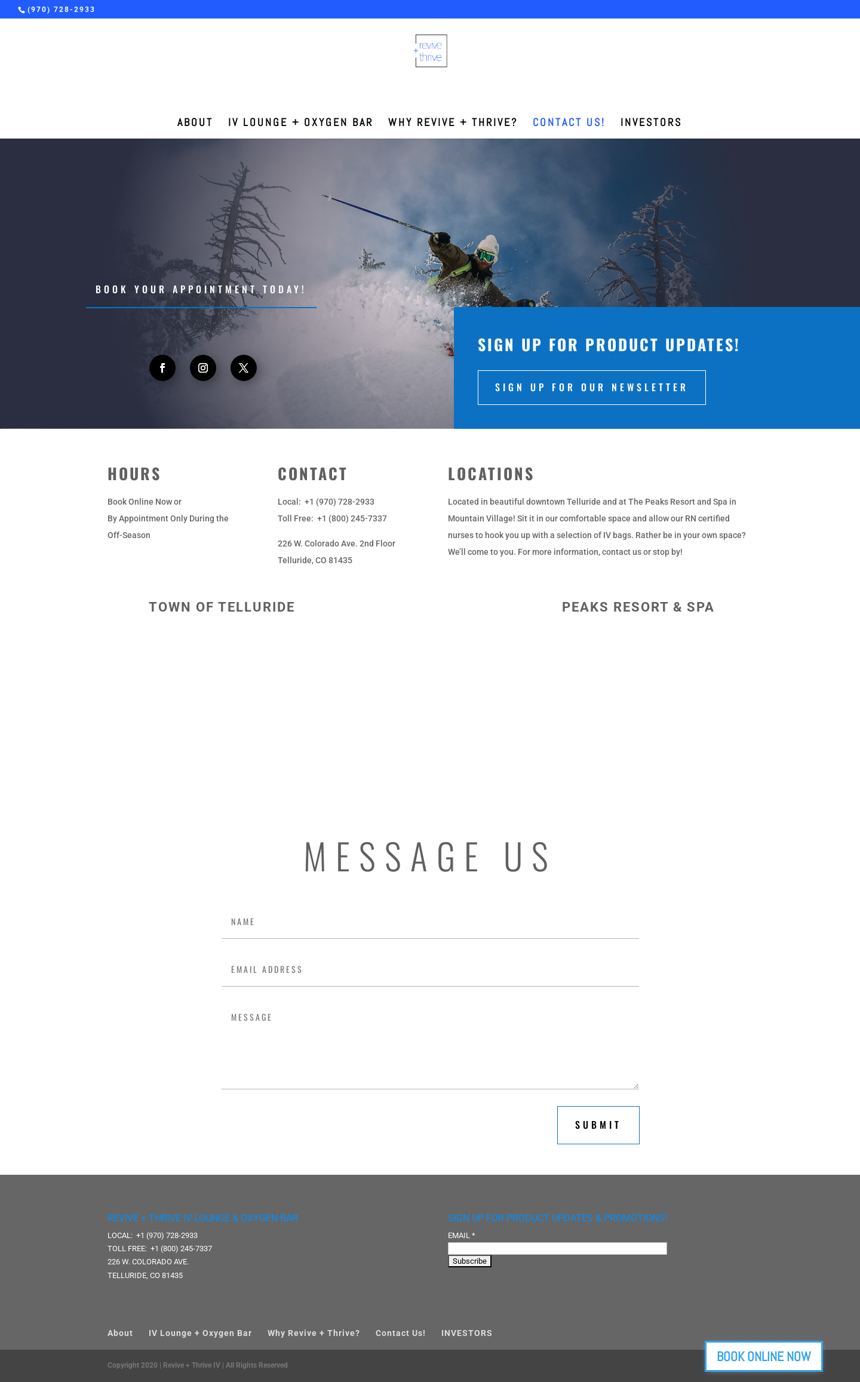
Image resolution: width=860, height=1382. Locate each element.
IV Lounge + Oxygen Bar (300, 123)
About (195, 123)
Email (461, 1235)
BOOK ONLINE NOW (791, 1356)
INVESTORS (651, 123)
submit (598, 1124)
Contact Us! (569, 123)
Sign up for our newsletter (592, 387)
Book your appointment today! (201, 289)
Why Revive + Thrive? (453, 123)
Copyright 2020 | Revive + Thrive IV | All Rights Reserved (198, 1365)
